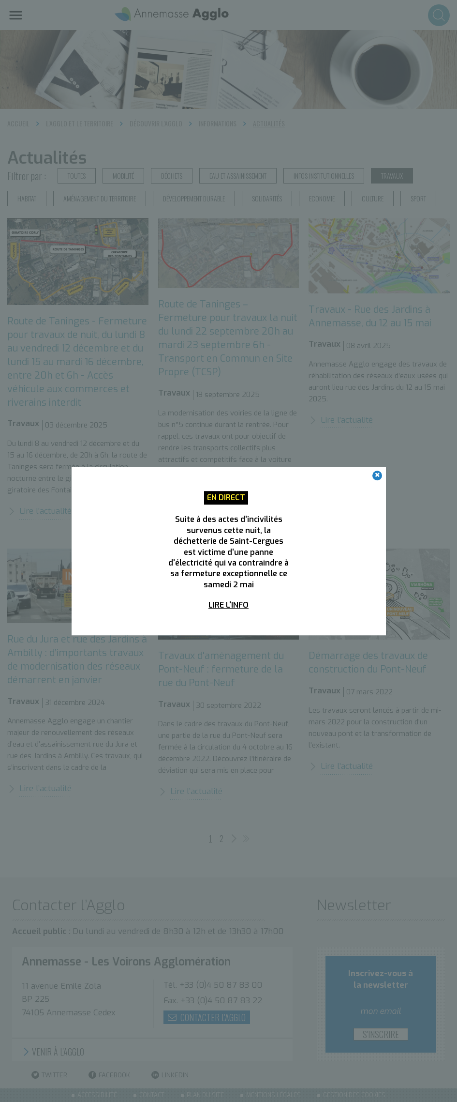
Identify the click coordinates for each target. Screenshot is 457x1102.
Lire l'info (228, 605)
